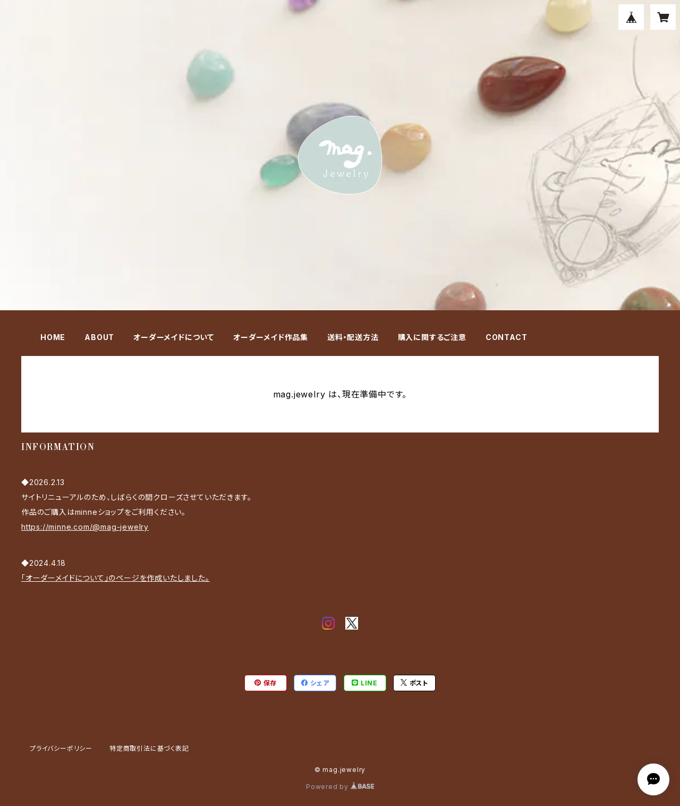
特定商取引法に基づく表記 (149, 748)
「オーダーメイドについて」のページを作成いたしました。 (115, 577)
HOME (52, 337)
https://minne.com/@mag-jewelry (85, 526)
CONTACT (507, 337)
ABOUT (99, 337)
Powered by (340, 787)
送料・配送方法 (353, 337)
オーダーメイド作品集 (270, 337)
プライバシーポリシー (61, 748)
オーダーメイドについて (173, 337)
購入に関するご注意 (432, 337)
